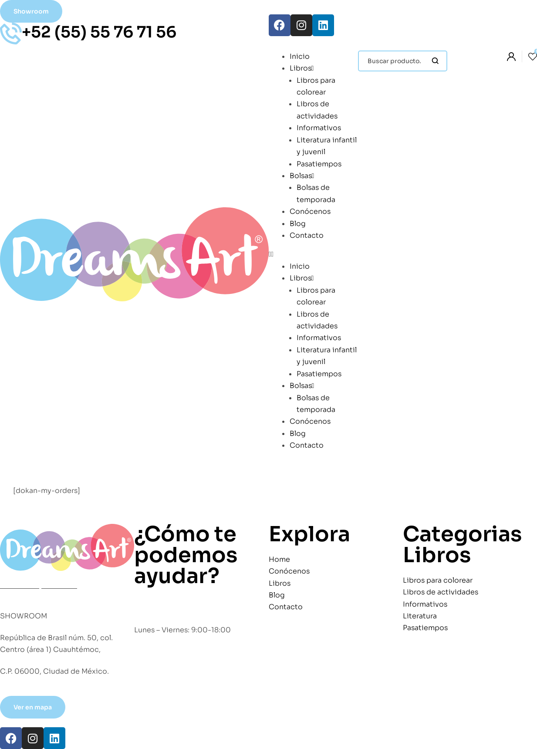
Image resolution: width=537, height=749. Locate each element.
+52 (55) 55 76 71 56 (99, 32)
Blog (298, 223)
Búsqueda (435, 61)
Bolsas (302, 175)
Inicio (300, 56)
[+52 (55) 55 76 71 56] (11, 33)
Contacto (307, 235)
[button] (313, 254)
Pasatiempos (319, 164)
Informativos (319, 127)
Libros (302, 68)
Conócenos (310, 211)
